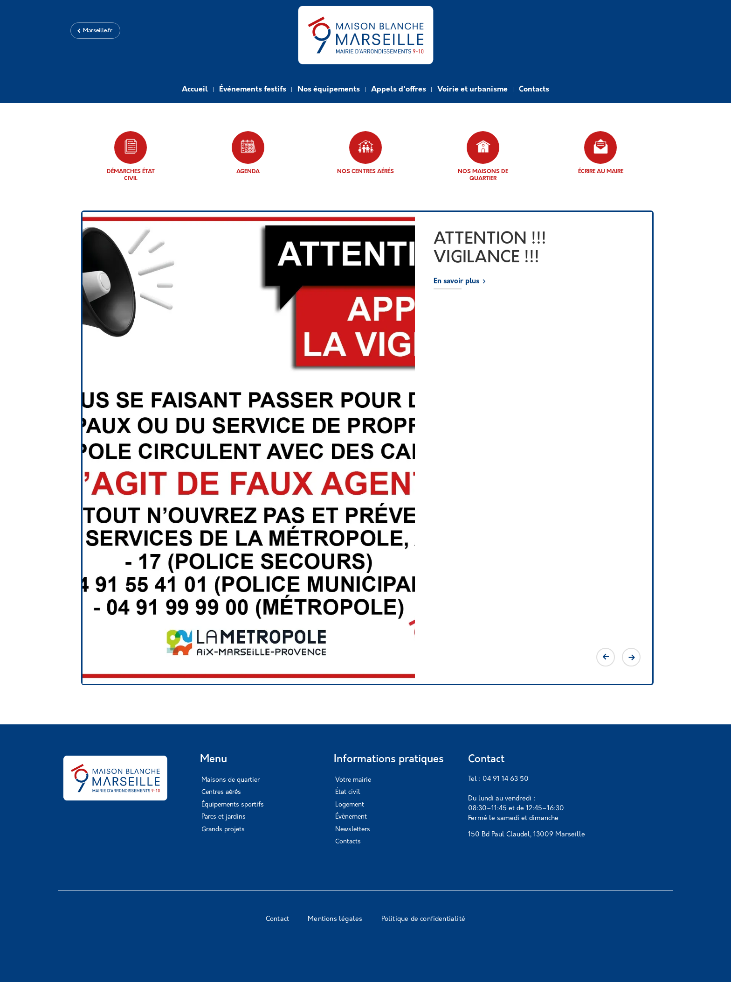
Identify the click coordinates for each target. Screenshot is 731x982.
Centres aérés (221, 792)
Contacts (534, 89)
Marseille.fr (97, 31)
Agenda (248, 153)
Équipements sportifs (232, 805)
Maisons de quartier (230, 780)
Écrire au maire (600, 153)
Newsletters (352, 830)
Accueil (195, 89)
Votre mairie (353, 780)
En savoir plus (456, 281)
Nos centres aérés (365, 153)
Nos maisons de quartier (483, 156)
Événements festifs (252, 89)
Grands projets (223, 830)
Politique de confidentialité (423, 919)
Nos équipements (328, 89)
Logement (349, 805)
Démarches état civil (131, 156)
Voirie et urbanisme (472, 89)
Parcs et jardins (223, 817)
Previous (605, 657)
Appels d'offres (398, 89)
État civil (347, 792)
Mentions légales (335, 919)
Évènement (351, 817)
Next (631, 657)
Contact (277, 919)
